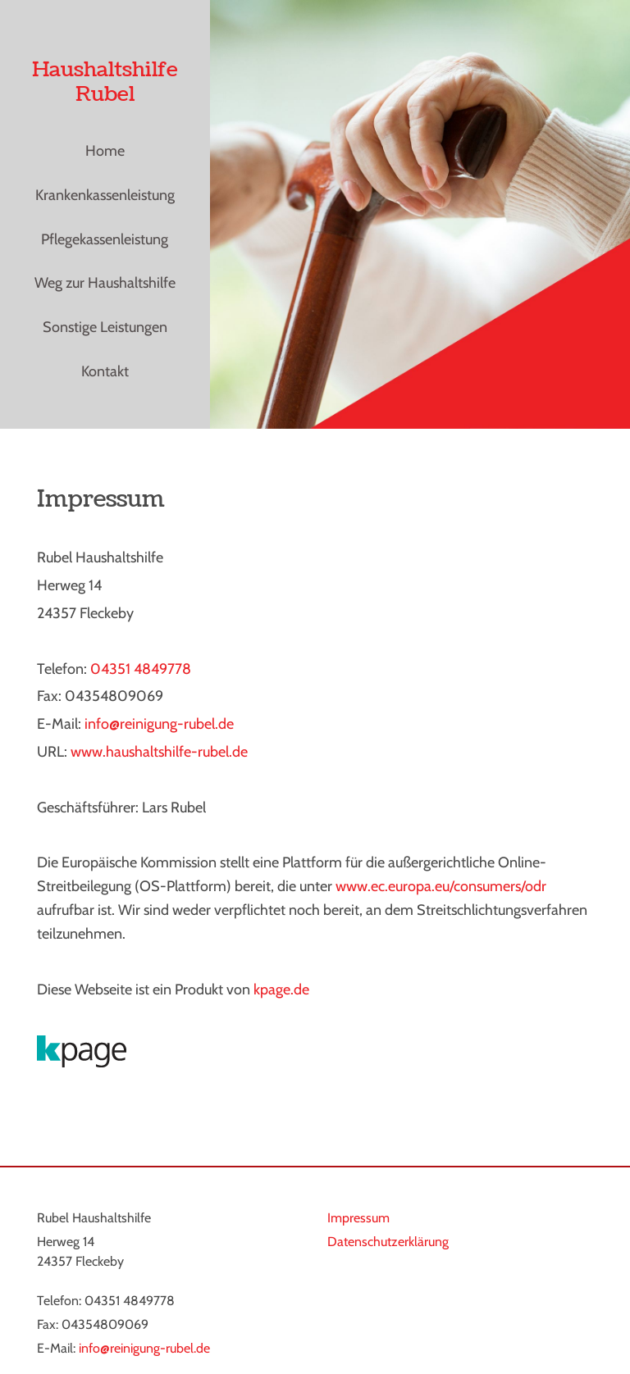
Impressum (358, 1218)
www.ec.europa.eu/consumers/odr (441, 886)
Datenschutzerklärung (388, 1241)
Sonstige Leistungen (105, 327)
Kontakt (105, 371)
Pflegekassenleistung (104, 239)
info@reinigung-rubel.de (144, 1348)
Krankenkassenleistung (105, 195)
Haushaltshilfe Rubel (105, 82)
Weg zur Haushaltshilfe (105, 283)
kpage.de (281, 989)
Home (105, 151)
